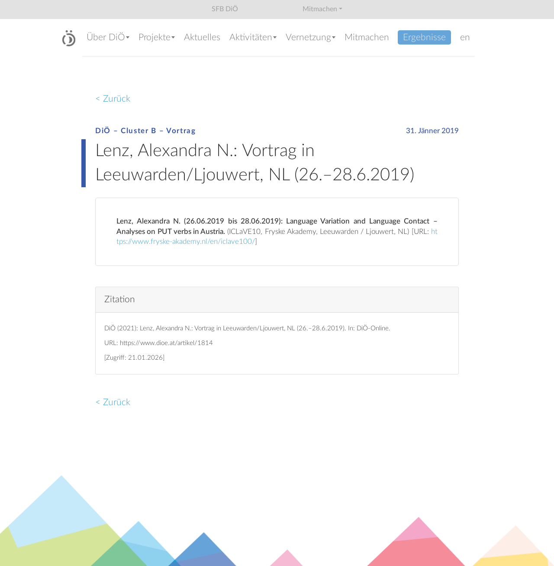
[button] (108, 38)
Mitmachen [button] (320, 9)
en (465, 37)
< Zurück (112, 98)
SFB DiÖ (225, 9)
